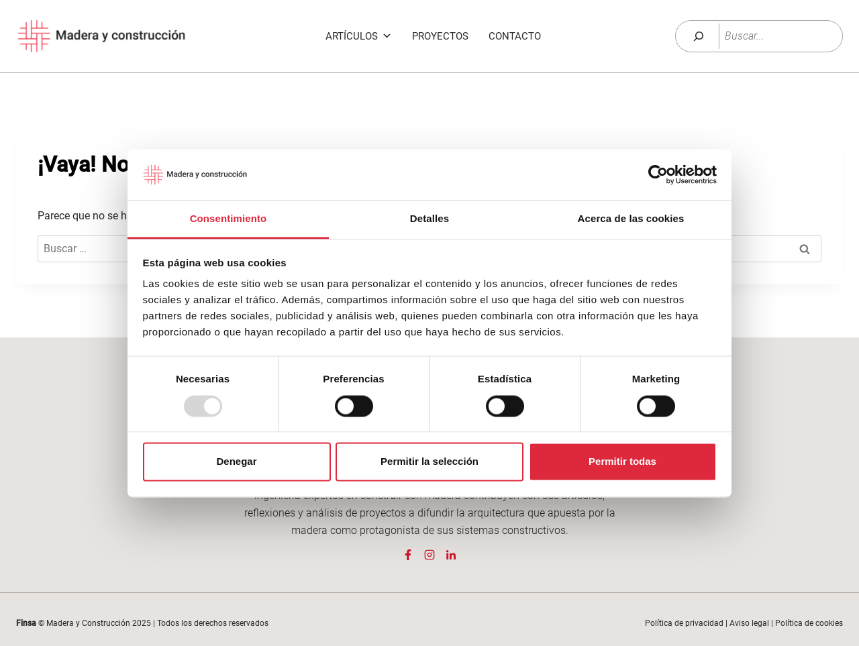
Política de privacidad (684, 623)
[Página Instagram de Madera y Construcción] (429, 554)
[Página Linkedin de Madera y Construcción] (451, 554)
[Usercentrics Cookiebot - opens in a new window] (658, 174)
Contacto (515, 36)
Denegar (236, 462)
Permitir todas (622, 462)
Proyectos (440, 36)
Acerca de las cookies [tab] (631, 219)
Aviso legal (749, 623)
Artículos (358, 36)
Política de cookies (809, 623)
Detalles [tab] (429, 219)
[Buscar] (698, 36)
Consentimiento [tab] (228, 219)
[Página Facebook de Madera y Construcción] (408, 554)
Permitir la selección (429, 462)
